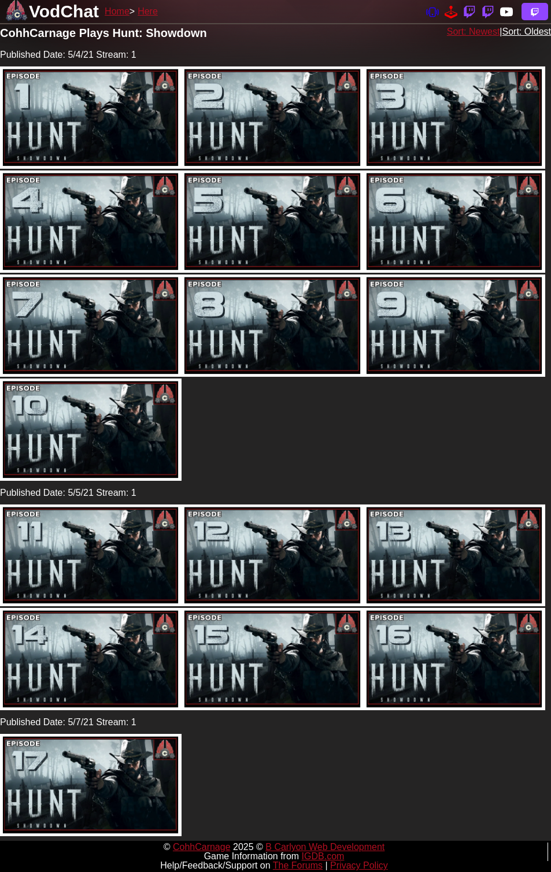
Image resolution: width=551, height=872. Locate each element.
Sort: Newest (473, 31)
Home (117, 11)
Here (148, 11)
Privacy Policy (359, 865)
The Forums (298, 865)
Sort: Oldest (526, 31)
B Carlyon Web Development (324, 847)
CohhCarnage (202, 847)
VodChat (64, 11)
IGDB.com (323, 856)
